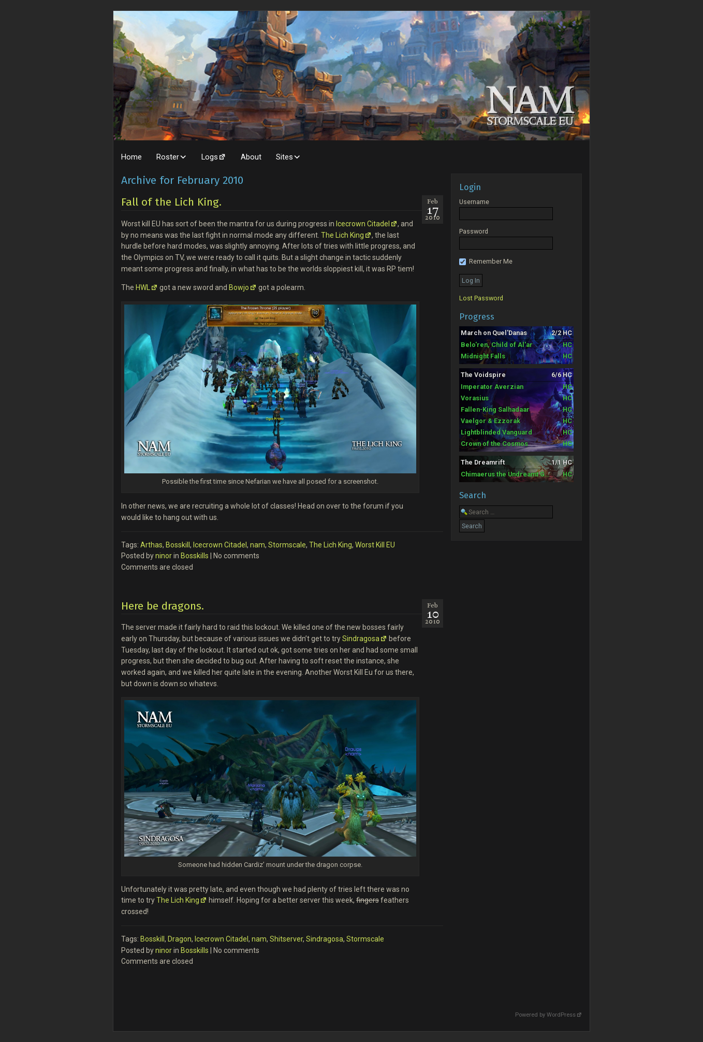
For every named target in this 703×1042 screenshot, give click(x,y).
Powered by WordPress (545, 1014)
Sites (284, 157)
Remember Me (485, 261)
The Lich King (342, 235)
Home (131, 157)
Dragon (180, 939)
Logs (209, 157)
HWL (143, 287)
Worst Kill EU (375, 545)
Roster (167, 157)
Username (474, 202)
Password (473, 231)
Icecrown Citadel (363, 224)
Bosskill (178, 545)
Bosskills (195, 556)
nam (257, 545)
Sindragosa (360, 638)
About (251, 157)
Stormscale (287, 545)
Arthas (151, 545)
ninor (163, 556)
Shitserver (286, 939)
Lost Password (481, 298)
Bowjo (239, 287)
